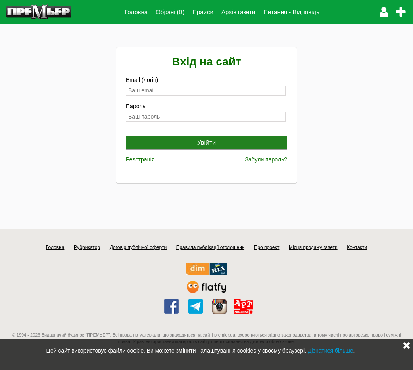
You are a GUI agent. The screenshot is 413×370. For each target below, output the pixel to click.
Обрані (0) (170, 11)
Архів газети (238, 11)
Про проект (267, 247)
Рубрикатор (87, 247)
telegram (195, 306)
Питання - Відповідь (291, 11)
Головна (136, 11)
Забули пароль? (266, 159)
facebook (171, 306)
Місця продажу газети (313, 247)
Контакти (357, 247)
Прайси (202, 11)
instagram (219, 306)
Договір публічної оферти (138, 247)
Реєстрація (140, 159)
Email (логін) (142, 80)
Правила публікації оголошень (210, 247)
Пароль (136, 106)
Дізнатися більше (330, 350)
